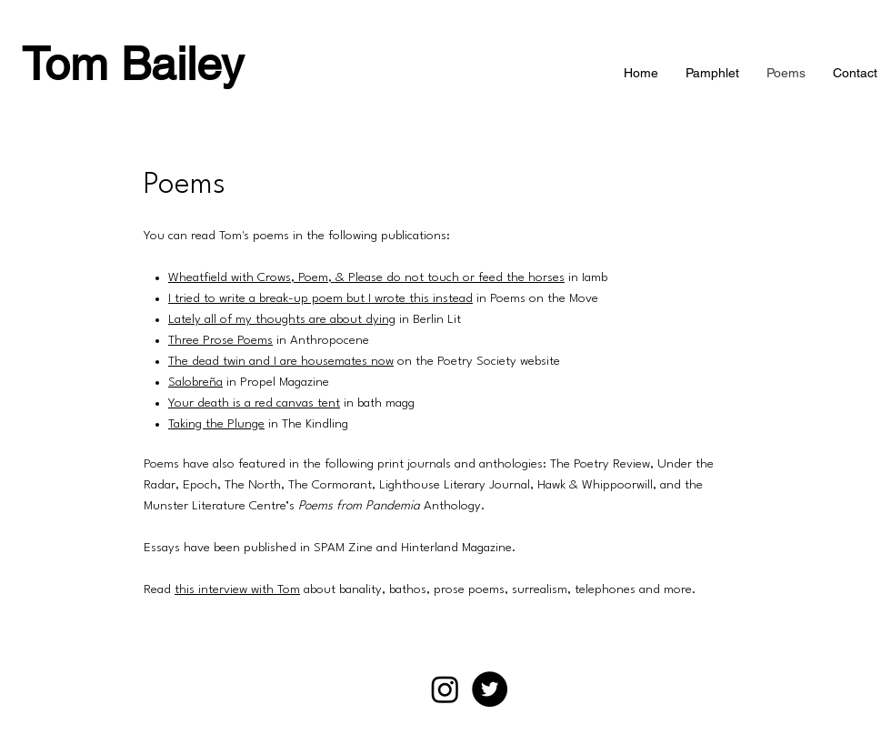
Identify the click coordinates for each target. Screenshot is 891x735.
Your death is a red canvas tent (254, 403)
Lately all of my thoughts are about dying (281, 319)
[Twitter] (489, 689)
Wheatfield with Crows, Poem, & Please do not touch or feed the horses (366, 277)
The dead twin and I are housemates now (281, 361)
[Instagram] (445, 689)
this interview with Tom (237, 589)
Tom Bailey (133, 63)
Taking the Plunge (216, 424)
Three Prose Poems (220, 340)
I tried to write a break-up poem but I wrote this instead (320, 298)
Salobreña (195, 382)
